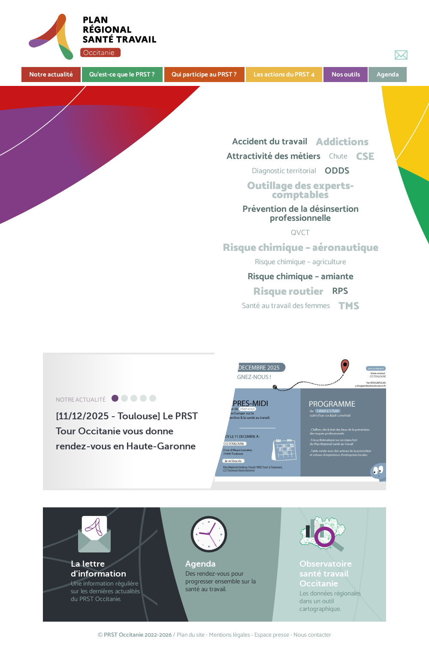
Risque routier (288, 291)
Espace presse (271, 635)
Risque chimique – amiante (300, 276)
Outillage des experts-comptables (300, 190)
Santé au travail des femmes (286, 306)
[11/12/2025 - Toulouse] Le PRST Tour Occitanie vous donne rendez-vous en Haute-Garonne (127, 431)
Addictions (342, 141)
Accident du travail (269, 141)
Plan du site (191, 635)
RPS (340, 291)
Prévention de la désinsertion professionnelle (300, 214)
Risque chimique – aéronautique (300, 247)
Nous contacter (312, 635)
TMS (348, 306)
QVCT (300, 233)
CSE (365, 156)
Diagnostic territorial (284, 171)
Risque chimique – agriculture (300, 262)
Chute (338, 156)
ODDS (337, 171)
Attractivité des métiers (273, 156)
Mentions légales (229, 635)
